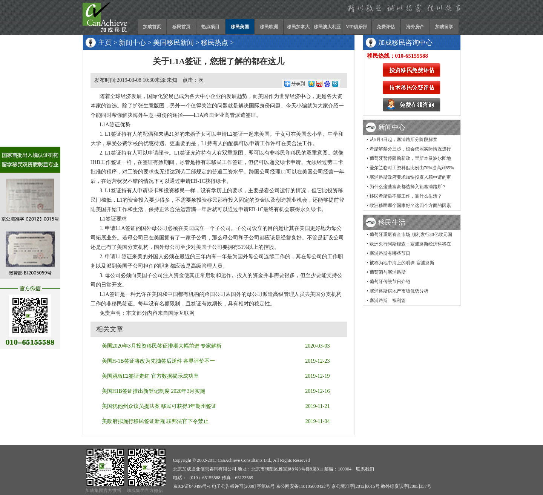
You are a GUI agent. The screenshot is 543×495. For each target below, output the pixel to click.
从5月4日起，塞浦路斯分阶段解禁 (403, 139)
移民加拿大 (298, 26)
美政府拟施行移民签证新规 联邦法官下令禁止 (155, 421)
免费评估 (386, 26)
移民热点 (214, 42)
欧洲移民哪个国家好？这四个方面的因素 (410, 205)
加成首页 (152, 26)
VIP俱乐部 (356, 26)
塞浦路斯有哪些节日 (390, 253)
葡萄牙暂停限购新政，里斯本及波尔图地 (410, 158)
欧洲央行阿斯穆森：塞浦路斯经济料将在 (410, 244)
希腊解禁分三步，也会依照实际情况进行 (410, 149)
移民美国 (240, 26)
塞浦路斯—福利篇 (388, 300)
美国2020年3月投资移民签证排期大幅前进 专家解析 (162, 346)
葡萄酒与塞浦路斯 (388, 272)
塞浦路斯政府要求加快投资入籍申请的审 (410, 177)
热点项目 (210, 26)
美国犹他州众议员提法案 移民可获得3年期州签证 (159, 406)
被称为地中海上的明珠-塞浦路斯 (402, 262)
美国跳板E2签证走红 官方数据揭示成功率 (150, 376)
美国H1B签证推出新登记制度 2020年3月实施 (154, 391)
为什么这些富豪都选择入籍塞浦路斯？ (408, 186)
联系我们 (365, 469)
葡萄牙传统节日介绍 (390, 281)
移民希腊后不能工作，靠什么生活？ (406, 196)
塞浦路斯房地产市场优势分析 (399, 291)
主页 (105, 42)
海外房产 (415, 26)
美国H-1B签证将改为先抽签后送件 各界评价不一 (158, 361)
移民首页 (181, 26)
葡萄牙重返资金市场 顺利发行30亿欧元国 (411, 234)
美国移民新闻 (173, 42)
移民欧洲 (269, 26)
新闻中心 (132, 42)
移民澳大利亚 (327, 26)
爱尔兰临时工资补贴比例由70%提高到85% (412, 167)
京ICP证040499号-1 (192, 486)
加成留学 (444, 26)
